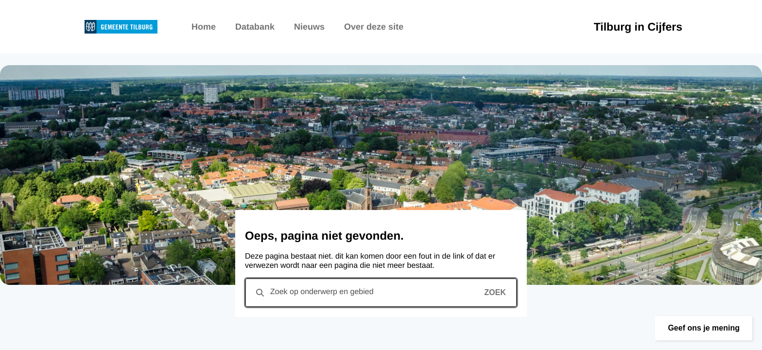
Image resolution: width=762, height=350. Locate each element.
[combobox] (381, 292)
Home (203, 27)
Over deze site (373, 27)
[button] (703, 328)
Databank (255, 27)
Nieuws (309, 27)
